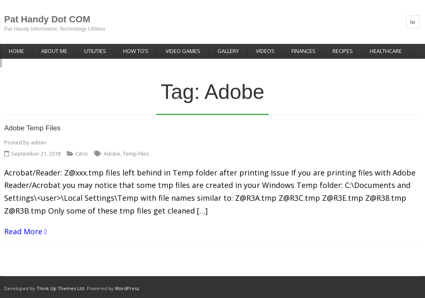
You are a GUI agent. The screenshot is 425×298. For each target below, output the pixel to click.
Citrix (81, 145)
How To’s (135, 51)
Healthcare (386, 51)
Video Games (182, 51)
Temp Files (136, 145)
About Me (54, 51)
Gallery (228, 51)
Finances (303, 51)
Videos (265, 51)
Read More (23, 223)
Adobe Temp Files (32, 120)
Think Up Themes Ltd (60, 279)
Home (16, 51)
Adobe (112, 145)
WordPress (127, 279)
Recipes (343, 51)
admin (38, 133)
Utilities (95, 51)
